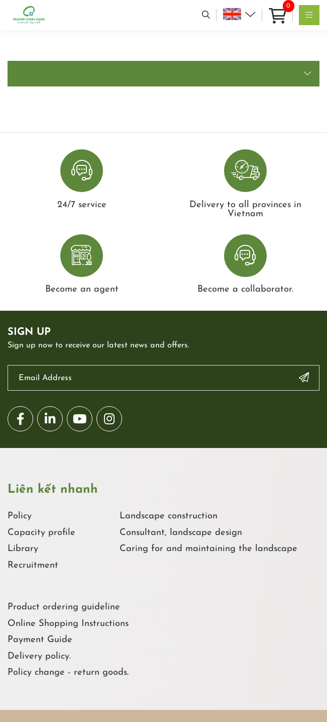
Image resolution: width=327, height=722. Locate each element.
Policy (20, 516)
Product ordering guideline (64, 607)
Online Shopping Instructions (68, 623)
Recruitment (33, 565)
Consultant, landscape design (181, 532)
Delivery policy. (39, 656)
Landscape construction (168, 516)
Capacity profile (41, 532)
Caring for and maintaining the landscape (208, 549)
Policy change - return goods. (68, 672)
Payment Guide (40, 640)
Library (23, 549)
